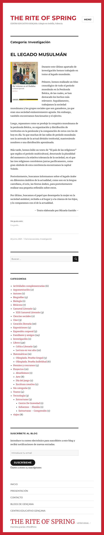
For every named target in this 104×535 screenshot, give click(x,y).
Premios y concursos (24, 365)
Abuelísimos (22, 373)
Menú (88, 19)
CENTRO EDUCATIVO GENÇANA (27, 510)
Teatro (16, 391)
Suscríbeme (23, 462)
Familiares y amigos (24, 335)
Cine (15, 320)
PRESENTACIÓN (19, 491)
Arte (18, 376)
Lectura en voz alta (26, 350)
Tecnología (19, 395)
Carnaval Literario (22, 308)
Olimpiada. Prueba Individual (31, 361)
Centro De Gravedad (29, 403)
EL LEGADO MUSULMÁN (38, 54)
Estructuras (22, 399)
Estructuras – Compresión (33, 410)
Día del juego (23, 380)
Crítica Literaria (24, 346)
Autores (17, 293)
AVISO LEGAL (83, 523)
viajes (16, 414)
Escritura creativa (25, 384)
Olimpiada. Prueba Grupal (29, 357)
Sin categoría (20, 388)
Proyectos (18, 369)
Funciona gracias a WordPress (23, 527)
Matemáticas (20, 354)
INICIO (14, 484)
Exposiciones (20, 327)
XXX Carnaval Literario (28, 312)
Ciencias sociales (31, 239)
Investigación (46, 239)
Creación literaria (22, 323)
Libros (16, 342)
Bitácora (17, 304)
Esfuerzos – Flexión (29, 407)
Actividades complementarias (29, 286)
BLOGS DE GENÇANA (22, 504)
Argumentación (21, 289)
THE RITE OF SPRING (43, 18)
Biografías (18, 297)
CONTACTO (16, 497)
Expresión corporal (23, 331)
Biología (17, 301)
